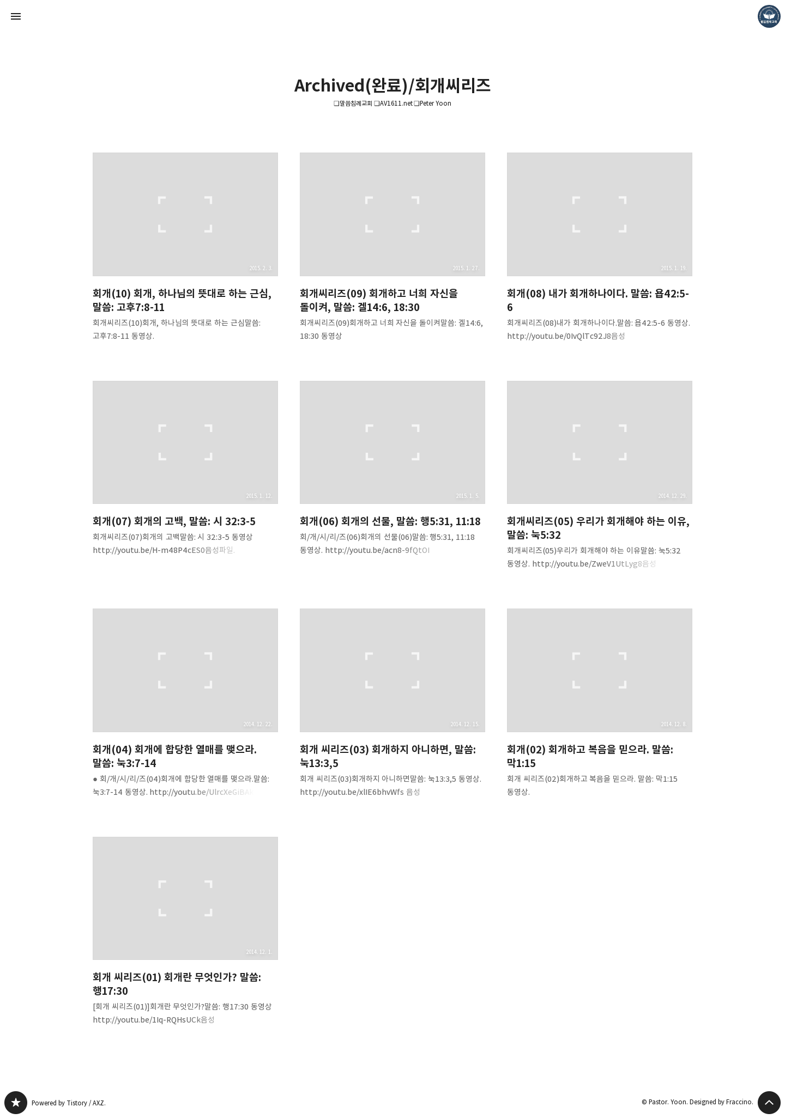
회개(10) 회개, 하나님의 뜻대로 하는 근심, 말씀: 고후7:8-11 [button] (185, 256)
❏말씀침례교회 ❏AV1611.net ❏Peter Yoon (393, 103)
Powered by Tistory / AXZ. (69, 1103)
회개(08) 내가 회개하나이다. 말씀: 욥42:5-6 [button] (599, 256)
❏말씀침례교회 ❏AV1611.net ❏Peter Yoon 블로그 (16, 1103)
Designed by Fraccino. (721, 1102)
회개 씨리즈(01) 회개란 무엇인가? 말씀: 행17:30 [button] (185, 940)
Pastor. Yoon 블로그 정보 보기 (769, 16)
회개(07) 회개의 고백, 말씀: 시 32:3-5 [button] (185, 477)
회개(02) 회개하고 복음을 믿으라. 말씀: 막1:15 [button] (599, 712)
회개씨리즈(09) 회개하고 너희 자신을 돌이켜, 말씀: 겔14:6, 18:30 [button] (392, 256)
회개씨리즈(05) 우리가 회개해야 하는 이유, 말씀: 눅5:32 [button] (599, 484)
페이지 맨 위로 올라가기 (769, 1103)
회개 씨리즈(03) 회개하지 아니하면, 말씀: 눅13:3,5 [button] (392, 712)
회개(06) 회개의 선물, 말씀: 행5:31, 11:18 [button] (392, 477)
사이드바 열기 (16, 16)
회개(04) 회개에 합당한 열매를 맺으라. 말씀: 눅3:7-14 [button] (185, 712)
